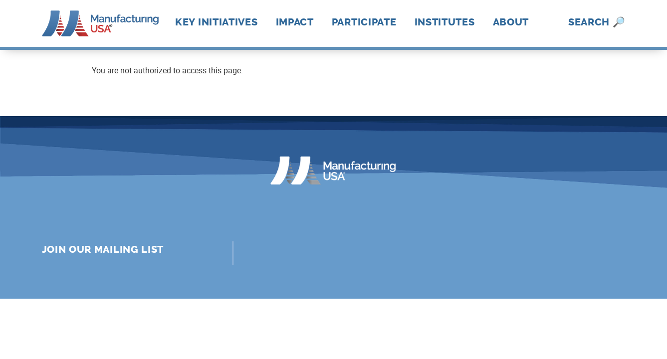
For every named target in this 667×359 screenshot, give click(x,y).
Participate (364, 21)
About (511, 21)
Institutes (445, 21)
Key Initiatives (216, 21)
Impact (295, 21)
